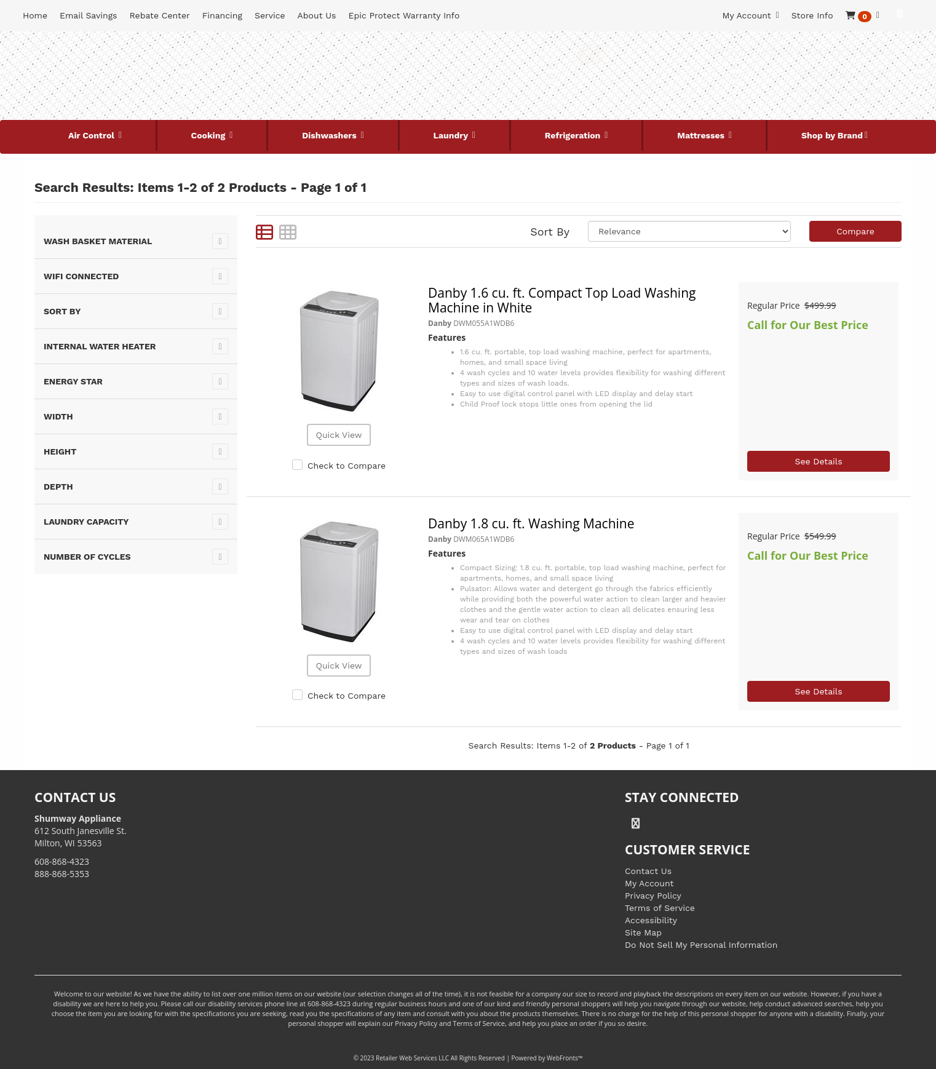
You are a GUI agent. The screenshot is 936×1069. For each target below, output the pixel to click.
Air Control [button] (92, 135)
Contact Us (648, 871)
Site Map (643, 932)
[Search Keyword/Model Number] (456, 54)
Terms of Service (660, 908)
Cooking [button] (209, 135)
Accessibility (651, 920)
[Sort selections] (689, 231)
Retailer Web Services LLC (412, 1058)
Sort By (549, 231)
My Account (649, 883)
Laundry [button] (452, 135)
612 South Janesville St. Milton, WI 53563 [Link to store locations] (80, 831)
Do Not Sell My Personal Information (701, 945)
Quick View (338, 435)
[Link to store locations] (755, 95)
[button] (862, 16)
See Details (818, 461)
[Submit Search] (589, 54)
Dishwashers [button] (330, 135)
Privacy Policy (653, 895)
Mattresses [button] (702, 135)
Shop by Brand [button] (832, 135)
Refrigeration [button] (574, 135)
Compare (855, 231)
